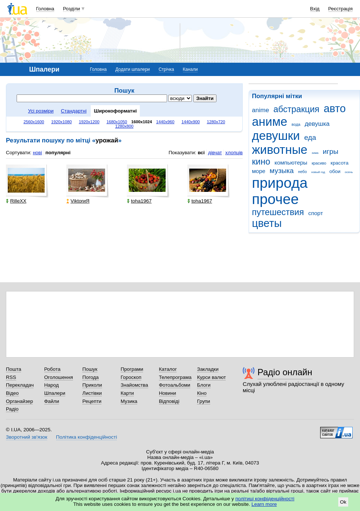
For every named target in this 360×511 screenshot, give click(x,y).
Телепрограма (175, 377)
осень (349, 172)
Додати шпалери (132, 69)
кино (261, 161)
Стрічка (166, 69)
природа (280, 183)
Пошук (89, 369)
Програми (132, 369)
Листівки (92, 393)
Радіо (12, 409)
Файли (51, 401)
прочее (275, 199)
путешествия (278, 212)
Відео (12, 393)
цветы (267, 223)
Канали (190, 69)
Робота (52, 369)
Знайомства (134, 385)
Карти (127, 393)
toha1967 (139, 201)
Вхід (315, 8)
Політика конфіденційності (86, 437)
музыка (282, 171)
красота (339, 163)
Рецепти (91, 401)
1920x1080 (61, 122)
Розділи (71, 8)
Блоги (204, 385)
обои (334, 171)
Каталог (168, 369)
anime (260, 110)
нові (37, 152)
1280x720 (216, 122)
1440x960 (165, 122)
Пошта (13, 369)
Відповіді (169, 401)
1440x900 (190, 122)
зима (315, 153)
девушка (317, 123)
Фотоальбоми (174, 385)
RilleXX (16, 201)
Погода (90, 377)
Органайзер (19, 401)
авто (335, 108)
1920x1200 (89, 122)
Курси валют (211, 377)
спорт (315, 213)
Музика (129, 401)
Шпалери (54, 393)
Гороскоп (131, 377)
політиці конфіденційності (264, 498)
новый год (318, 172)
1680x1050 (117, 122)
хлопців (234, 152)
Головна (45, 8)
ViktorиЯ (77, 201)
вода (296, 124)
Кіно (202, 393)
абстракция (296, 109)
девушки (276, 135)
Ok (343, 502)
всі (201, 152)
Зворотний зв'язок (26, 437)
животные (279, 149)
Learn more (264, 504)
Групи (203, 401)
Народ (51, 385)
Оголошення (58, 377)
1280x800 (124, 126)
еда (310, 137)
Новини (167, 393)
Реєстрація (340, 8)
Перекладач (20, 385)
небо (302, 171)
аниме (269, 121)
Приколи (92, 385)
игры (330, 151)
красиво (319, 163)
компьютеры (290, 162)
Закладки (207, 369)
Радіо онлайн (284, 372)
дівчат (215, 152)
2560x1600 (34, 122)
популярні (57, 152)
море (258, 171)
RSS (11, 377)
